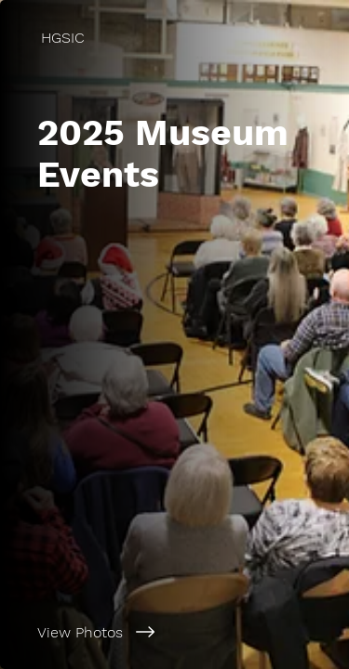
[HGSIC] (174, 37)
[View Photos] (174, 631)
